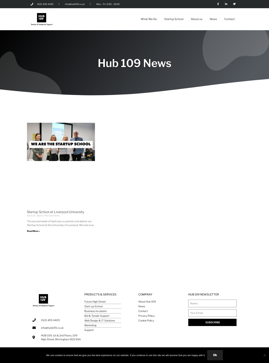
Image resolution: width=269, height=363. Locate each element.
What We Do (149, 19)
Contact (229, 19)
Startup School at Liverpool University (55, 212)
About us (196, 19)
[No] (264, 355)
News (213, 19)
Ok (215, 355)
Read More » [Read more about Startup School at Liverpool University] (33, 231)
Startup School (174, 19)
